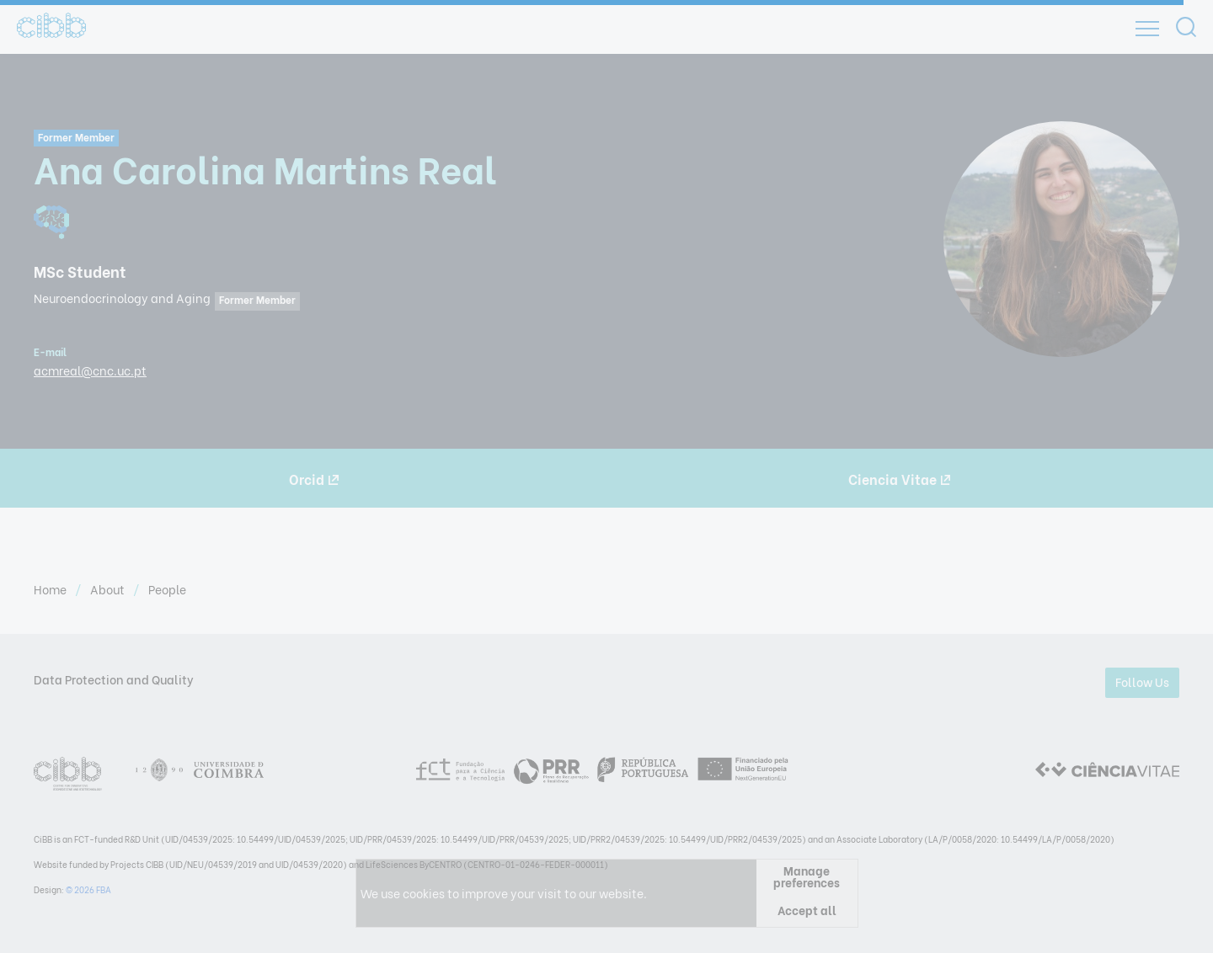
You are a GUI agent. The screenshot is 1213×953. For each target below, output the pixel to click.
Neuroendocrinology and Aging (122, 297)
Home (51, 589)
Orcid (314, 478)
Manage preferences (806, 876)
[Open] (1147, 28)
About (108, 589)
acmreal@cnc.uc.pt (90, 370)
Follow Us (1142, 681)
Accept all (806, 909)
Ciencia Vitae (899, 478)
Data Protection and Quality (114, 679)
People (167, 589)
